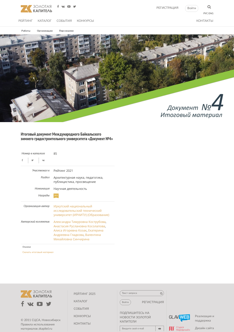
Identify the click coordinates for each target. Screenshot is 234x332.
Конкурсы (85, 20)
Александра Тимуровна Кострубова (80, 222)
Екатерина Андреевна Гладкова (78, 232)
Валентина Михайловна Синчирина (77, 237)
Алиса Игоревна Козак (70, 230)
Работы (25, 31)
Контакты (204, 20)
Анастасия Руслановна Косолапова (79, 226)
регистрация (167, 7)
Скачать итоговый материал (37, 252)
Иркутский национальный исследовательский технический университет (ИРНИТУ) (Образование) (81, 210)
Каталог (45, 20)
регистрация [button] (153, 302)
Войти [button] (191, 8)
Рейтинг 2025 (84, 294)
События (64, 20)
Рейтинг (25, 20)
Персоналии (66, 31)
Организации (45, 31)
